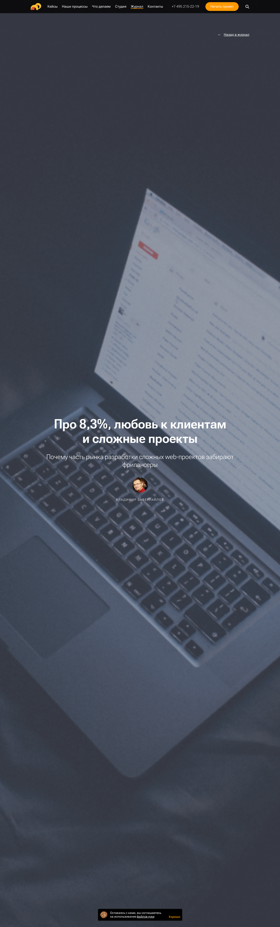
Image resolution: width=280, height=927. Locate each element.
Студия (120, 6)
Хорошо (174, 916)
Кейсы (52, 6)
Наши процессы (75, 6)
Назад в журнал (236, 35)
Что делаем (101, 6)
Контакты (155, 6)
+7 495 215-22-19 (185, 6)
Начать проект (222, 6)
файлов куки (145, 916)
